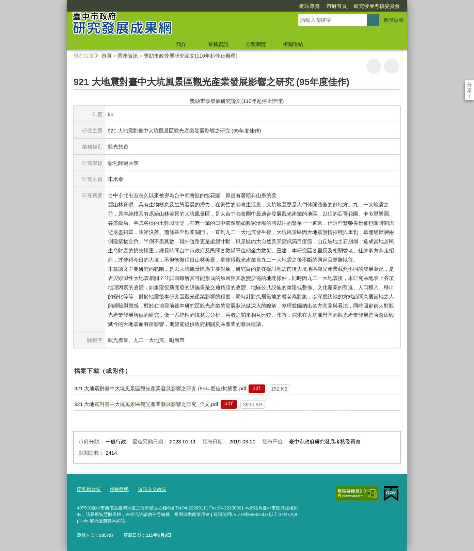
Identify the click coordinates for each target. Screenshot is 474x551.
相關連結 (293, 44)
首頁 (106, 56)
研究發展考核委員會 (338, 6)
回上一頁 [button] (391, 66)
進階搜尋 (393, 20)
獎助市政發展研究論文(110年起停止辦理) (190, 56)
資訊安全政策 (148, 488)
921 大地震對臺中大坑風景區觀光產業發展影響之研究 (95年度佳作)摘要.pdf (160, 388)
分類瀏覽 (256, 44)
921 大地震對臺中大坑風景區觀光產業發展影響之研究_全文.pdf (146, 404)
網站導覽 (270, 6)
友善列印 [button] (373, 66)
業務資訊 (218, 44)
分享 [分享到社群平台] (469, 84)
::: (64, 3)
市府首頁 (297, 6)
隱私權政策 (88, 488)
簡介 (181, 44)
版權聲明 (117, 488)
